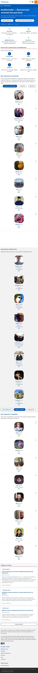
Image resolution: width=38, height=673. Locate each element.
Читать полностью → (7, 585)
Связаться (3, 655)
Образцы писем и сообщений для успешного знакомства (17, 610)
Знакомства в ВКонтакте (9, 249)
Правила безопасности (6, 653)
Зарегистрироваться (7, 20)
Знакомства (5, 2)
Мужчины (32, 86)
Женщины (22, 86)
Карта (2, 657)
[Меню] (32, 1)
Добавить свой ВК (19, 409)
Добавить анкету (4, 649)
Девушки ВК (31, 409)
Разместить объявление (10, 86)
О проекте (3, 651)
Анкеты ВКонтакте (6, 409)
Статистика (3, 659)
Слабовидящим (5, 6)
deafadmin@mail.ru (5, 665)
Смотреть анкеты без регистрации (25, 20)
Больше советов (19, 624)
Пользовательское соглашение (7, 671)
